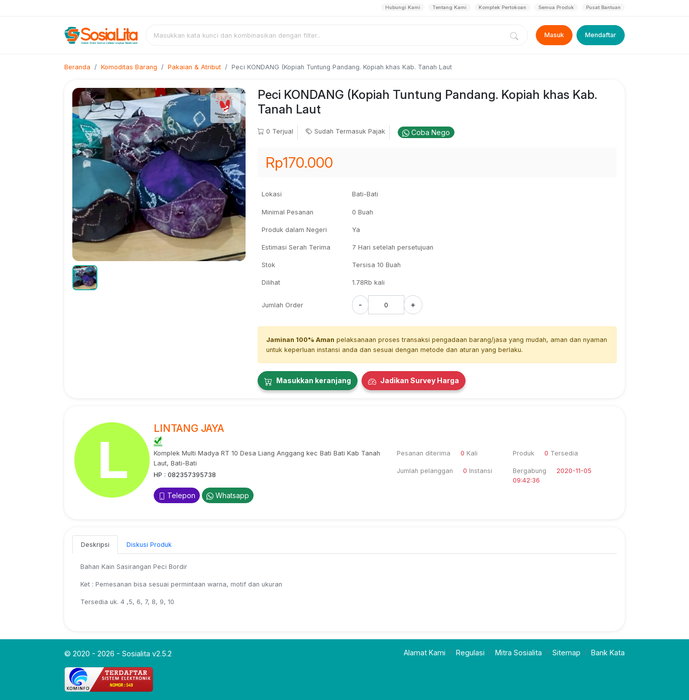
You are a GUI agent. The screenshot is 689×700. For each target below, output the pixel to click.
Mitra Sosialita (518, 652)
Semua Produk (556, 7)
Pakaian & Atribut (194, 67)
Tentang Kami (449, 7)
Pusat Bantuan (603, 7)
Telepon (176, 495)
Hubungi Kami (402, 7)
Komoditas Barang (129, 67)
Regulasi (470, 652)
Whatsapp (227, 495)
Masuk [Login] (554, 35)
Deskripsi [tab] (95, 544)
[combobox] (326, 35)
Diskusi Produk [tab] (149, 544)
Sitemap (566, 652)
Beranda (77, 67)
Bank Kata (608, 652)
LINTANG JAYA (189, 428)
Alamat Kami (424, 652)
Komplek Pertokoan (502, 7)
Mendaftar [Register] (600, 35)
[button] (84, 277)
